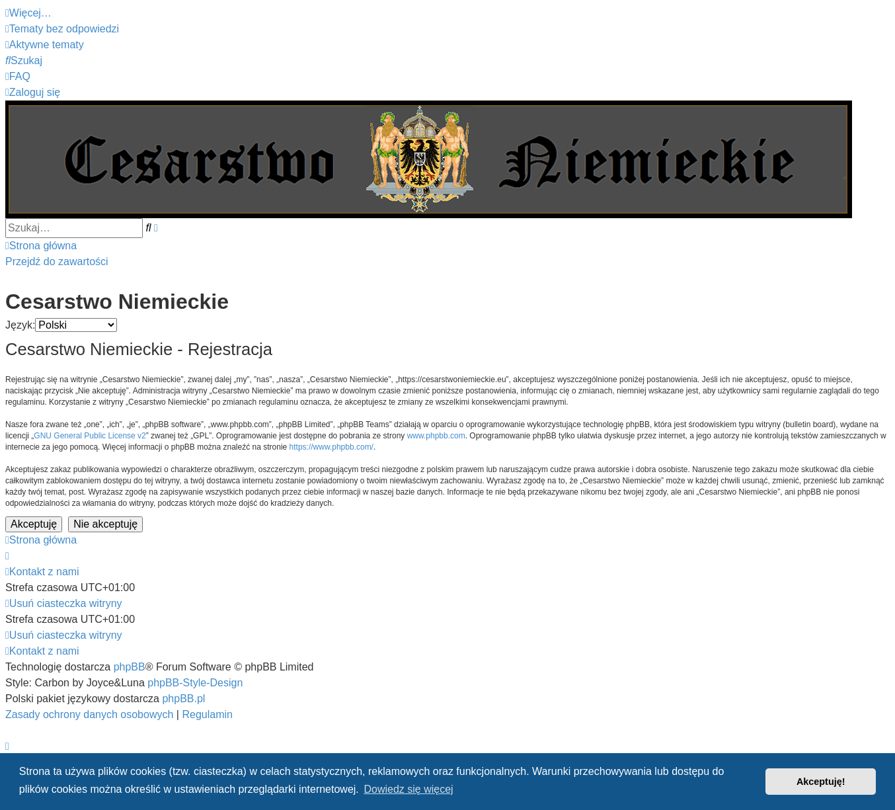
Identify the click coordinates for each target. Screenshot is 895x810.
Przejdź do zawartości (56, 261)
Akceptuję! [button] (821, 781)
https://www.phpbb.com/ (331, 447)
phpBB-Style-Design (195, 682)
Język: (20, 325)
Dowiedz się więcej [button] (408, 789)
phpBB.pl (183, 698)
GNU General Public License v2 (89, 435)
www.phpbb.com (436, 435)
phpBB (129, 666)
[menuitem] (62, 28)
